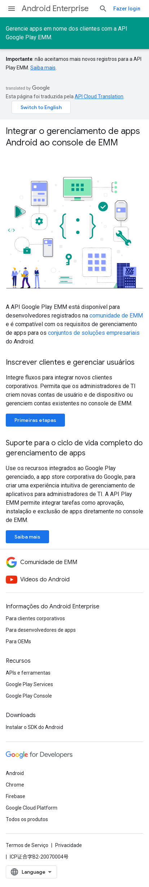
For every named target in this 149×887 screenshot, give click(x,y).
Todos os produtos (27, 819)
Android (15, 773)
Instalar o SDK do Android (34, 727)
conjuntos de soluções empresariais (94, 332)
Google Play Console (29, 696)
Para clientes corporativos (35, 618)
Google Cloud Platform (31, 808)
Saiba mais (43, 68)
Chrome (15, 785)
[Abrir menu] (11, 8)
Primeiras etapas (35, 420)
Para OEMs (18, 641)
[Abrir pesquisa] (103, 8)
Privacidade (68, 845)
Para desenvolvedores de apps (41, 630)
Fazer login (126, 9)
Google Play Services (29, 684)
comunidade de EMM (116, 315)
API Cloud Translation (99, 96)
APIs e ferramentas (28, 673)
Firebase (15, 796)
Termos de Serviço (27, 845)
